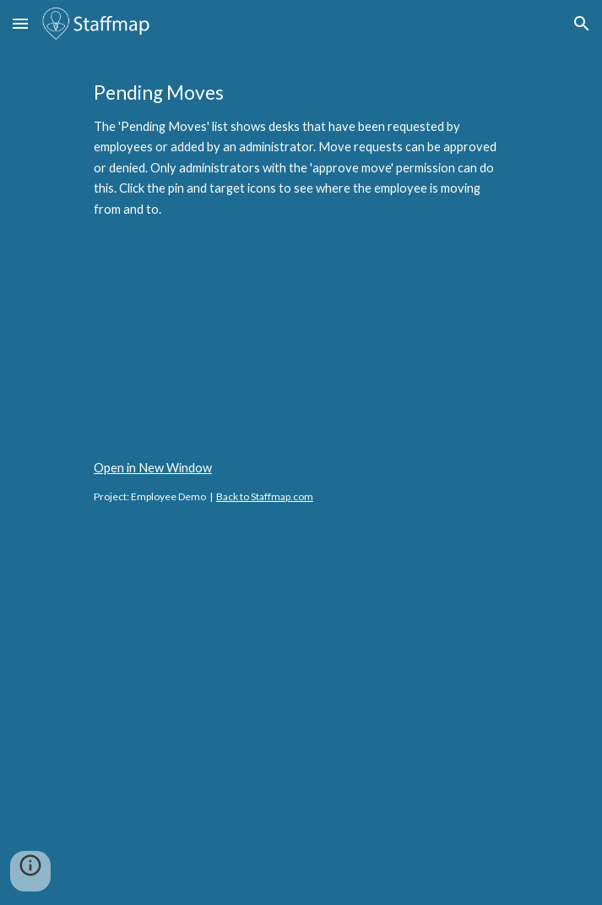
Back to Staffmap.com (264, 496)
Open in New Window (153, 468)
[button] (20, 23)
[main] (301, 150)
